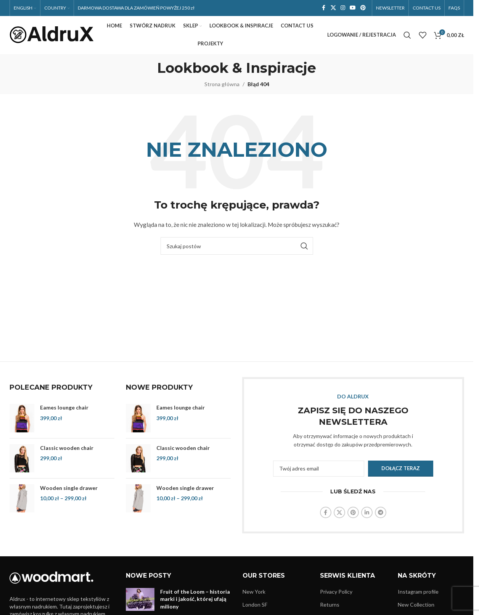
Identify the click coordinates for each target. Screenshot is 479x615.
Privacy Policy (336, 591)
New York (254, 591)
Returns (329, 605)
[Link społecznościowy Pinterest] (363, 8)
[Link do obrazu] (51, 577)
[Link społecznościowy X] (333, 8)
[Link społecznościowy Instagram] (342, 8)
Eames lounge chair (64, 408)
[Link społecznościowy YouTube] (352, 8)
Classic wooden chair (66, 448)
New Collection (416, 605)
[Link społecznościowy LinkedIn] (367, 513)
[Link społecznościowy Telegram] (380, 513)
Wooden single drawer (69, 488)
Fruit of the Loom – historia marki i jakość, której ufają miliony (195, 599)
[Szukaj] (407, 35)
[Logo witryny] (51, 34)
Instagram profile (418, 591)
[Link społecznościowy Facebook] (323, 8)
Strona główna (222, 84)
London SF (255, 605)
